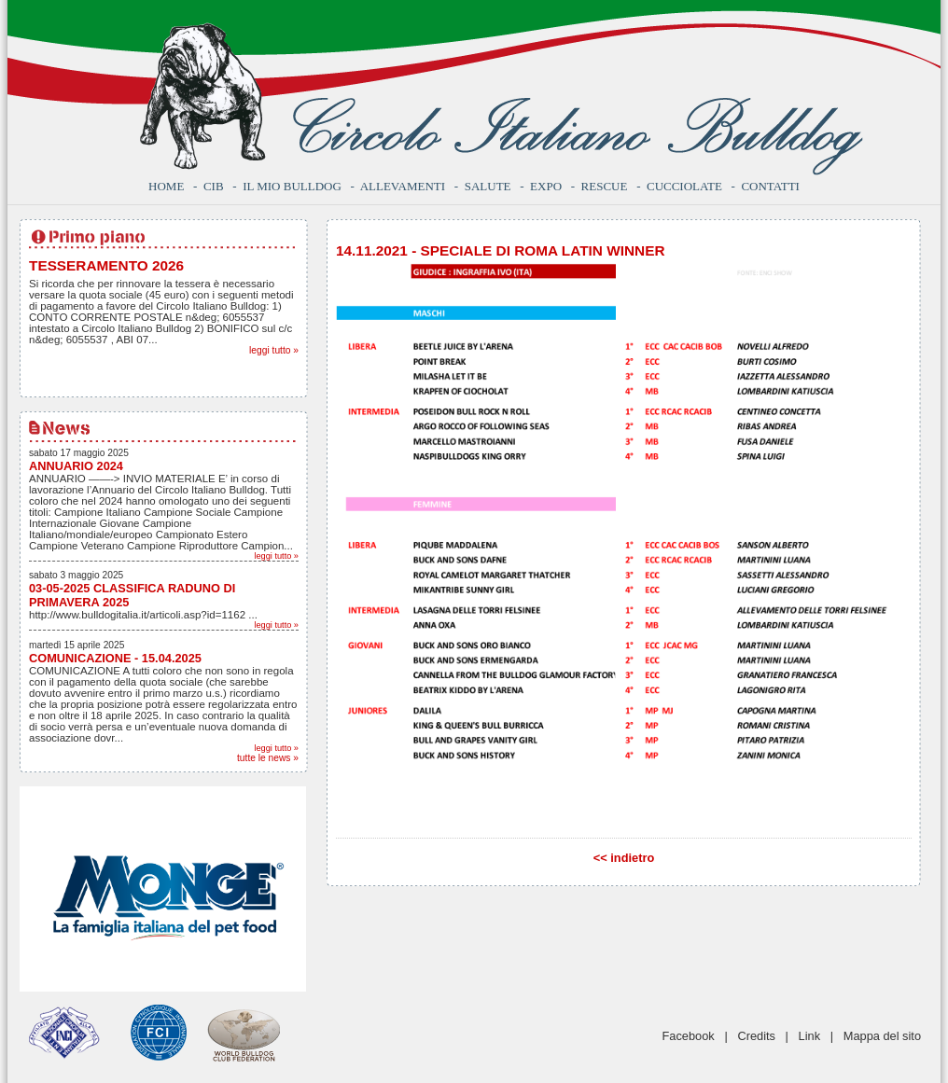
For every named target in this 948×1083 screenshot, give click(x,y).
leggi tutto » (274, 350)
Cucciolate (684, 186)
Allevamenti (402, 186)
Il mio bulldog (292, 186)
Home (166, 186)
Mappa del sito (882, 1036)
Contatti (770, 186)
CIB (213, 186)
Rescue (604, 186)
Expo (546, 186)
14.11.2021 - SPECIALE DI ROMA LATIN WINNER (500, 250)
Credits (756, 1036)
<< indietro (623, 858)
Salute (488, 186)
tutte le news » (268, 758)
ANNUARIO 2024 (76, 466)
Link (809, 1036)
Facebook (688, 1036)
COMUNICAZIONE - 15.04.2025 (115, 658)
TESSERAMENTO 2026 (106, 265)
